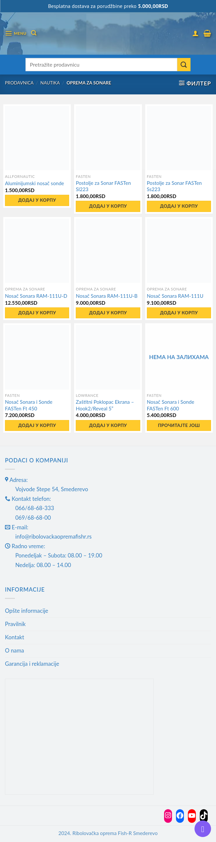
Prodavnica (19, 82)
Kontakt (14, 637)
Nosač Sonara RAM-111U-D (36, 296)
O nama (14, 650)
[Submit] (184, 64)
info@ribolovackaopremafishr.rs (53, 536)
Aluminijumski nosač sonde (34, 183)
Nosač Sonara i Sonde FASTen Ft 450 (29, 405)
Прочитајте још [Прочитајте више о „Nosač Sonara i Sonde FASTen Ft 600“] (179, 425)
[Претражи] (33, 32)
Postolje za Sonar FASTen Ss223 (174, 186)
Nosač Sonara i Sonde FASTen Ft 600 (170, 405)
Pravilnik (15, 623)
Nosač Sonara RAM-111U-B (107, 296)
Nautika (50, 82)
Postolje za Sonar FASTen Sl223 (103, 186)
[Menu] (15, 33)
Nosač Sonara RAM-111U (175, 296)
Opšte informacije (26, 610)
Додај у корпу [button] (37, 200)
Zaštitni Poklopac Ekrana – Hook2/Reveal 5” (105, 405)
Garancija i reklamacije (32, 663)
